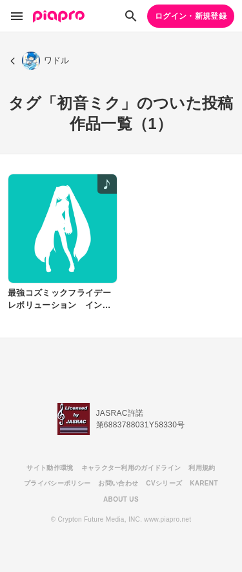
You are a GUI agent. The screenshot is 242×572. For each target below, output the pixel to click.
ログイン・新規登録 (191, 16)
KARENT (204, 483)
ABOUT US (121, 499)
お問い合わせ (118, 483)
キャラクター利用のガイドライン (131, 467)
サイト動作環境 (49, 467)
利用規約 (201, 467)
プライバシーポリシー (57, 483)
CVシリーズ (164, 483)
